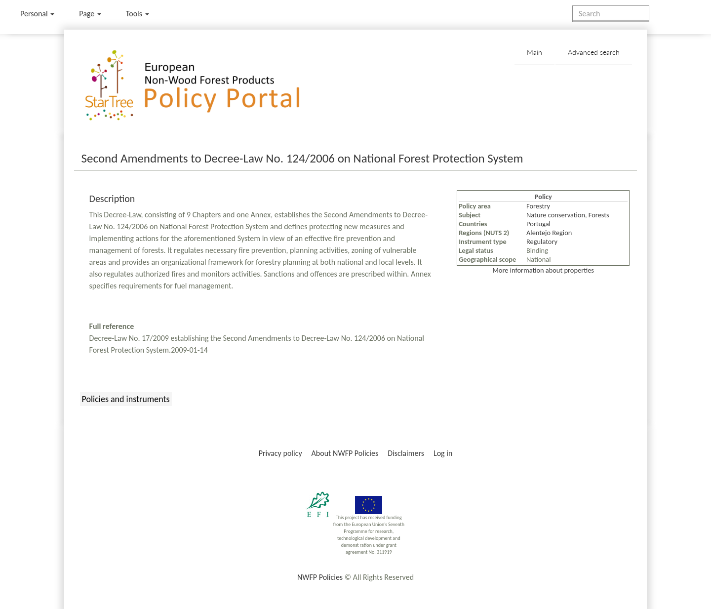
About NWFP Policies (345, 453)
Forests (599, 214)
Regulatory (541, 241)
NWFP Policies (320, 577)
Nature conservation (555, 214)
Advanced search (594, 52)
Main (534, 52)
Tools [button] (137, 13)
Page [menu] (90, 13)
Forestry (538, 206)
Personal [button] (37, 13)
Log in (443, 453)
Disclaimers (406, 453)
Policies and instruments (126, 399)
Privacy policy (280, 453)
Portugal (538, 223)
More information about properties (543, 270)
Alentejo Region (549, 232)
